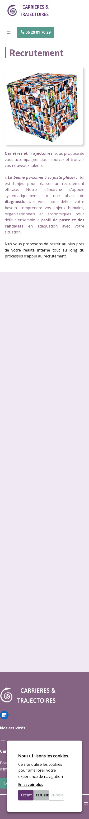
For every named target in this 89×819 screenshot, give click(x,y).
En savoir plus (30, 784)
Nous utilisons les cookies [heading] (43, 755)
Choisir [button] (57, 795)
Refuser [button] (42, 795)
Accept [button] (26, 795)
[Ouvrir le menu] (8, 32)
